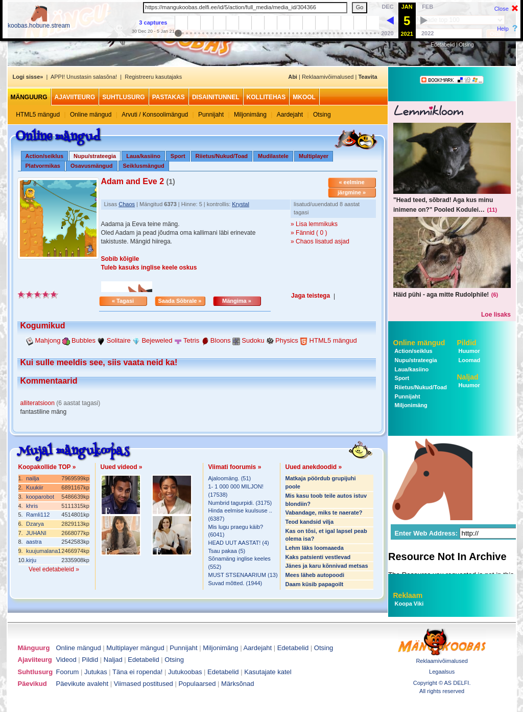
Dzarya (35, 524)
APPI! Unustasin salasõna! (84, 77)
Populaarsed (197, 683)
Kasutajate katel (268, 672)
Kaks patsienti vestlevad (318, 557)
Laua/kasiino (143, 156)
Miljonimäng (250, 114)
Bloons (220, 340)
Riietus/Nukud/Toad (222, 156)
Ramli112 (38, 514)
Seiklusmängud (143, 166)
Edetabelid (443, 45)
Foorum (67, 672)
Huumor (468, 351)
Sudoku (253, 340)
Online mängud (90, 114)
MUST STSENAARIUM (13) (243, 575)
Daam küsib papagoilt (315, 584)
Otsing (466, 45)
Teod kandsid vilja (310, 522)
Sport (178, 156)
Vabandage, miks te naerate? (324, 512)
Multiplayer (313, 156)
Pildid (467, 343)
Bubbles (84, 340)
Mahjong (48, 340)
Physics (286, 340)
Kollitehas (266, 97)
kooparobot (40, 497)
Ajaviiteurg (75, 97)
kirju (31, 560)
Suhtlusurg (123, 97)
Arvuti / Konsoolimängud (155, 114)
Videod (66, 659)
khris (32, 506)
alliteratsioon (37, 403)
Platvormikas (43, 166)
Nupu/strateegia (415, 360)
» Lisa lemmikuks (314, 224)
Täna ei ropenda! (137, 672)
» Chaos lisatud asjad (320, 241)
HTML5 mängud (38, 114)
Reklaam (408, 595)
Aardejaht (290, 114)
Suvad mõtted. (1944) (235, 583)
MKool (304, 97)
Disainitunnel (216, 97)
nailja (32, 478)
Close (501, 9)
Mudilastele (273, 156)
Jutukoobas (185, 672)
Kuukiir (34, 487)
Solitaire (119, 340)
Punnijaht (211, 114)
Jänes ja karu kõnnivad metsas (327, 566)
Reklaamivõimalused (328, 77)
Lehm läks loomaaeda (315, 548)
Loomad (469, 360)
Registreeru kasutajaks (153, 77)
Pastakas (168, 97)
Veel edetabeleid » (54, 569)
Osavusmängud (91, 166)
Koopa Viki (409, 603)
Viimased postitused (143, 683)
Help (503, 29)
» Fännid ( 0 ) (309, 232)
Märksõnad (237, 683)
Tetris (191, 340)
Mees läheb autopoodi (315, 575)
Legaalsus (442, 672)
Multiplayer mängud (135, 648)
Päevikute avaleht (82, 683)
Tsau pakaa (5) (227, 551)
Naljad (468, 377)
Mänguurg (29, 97)
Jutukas (95, 672)
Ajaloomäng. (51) (229, 478)
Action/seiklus (45, 156)
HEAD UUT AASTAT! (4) (238, 543)
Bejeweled (156, 340)
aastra (34, 542)
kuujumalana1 (43, 551)
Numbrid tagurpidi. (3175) (240, 503)
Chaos (126, 204)
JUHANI (36, 533)
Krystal (240, 204)
